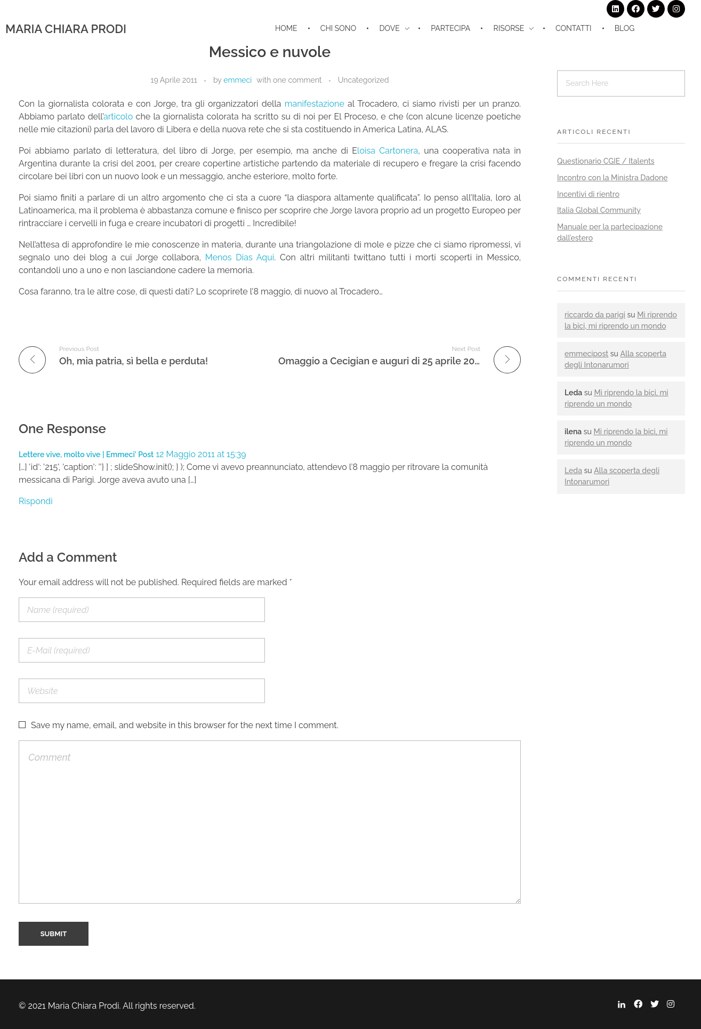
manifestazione (316, 104)
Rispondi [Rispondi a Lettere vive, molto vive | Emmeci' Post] (36, 501)
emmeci (237, 80)
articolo (119, 116)
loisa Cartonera (387, 151)
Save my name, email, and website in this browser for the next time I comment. (185, 725)
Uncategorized (363, 80)
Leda (573, 470)
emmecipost (586, 353)
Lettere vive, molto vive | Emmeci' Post (86, 454)
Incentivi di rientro (588, 194)
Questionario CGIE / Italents (606, 161)
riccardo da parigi (595, 314)
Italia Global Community (599, 210)
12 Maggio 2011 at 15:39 (201, 454)
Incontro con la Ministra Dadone (612, 177)
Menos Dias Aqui (240, 257)
